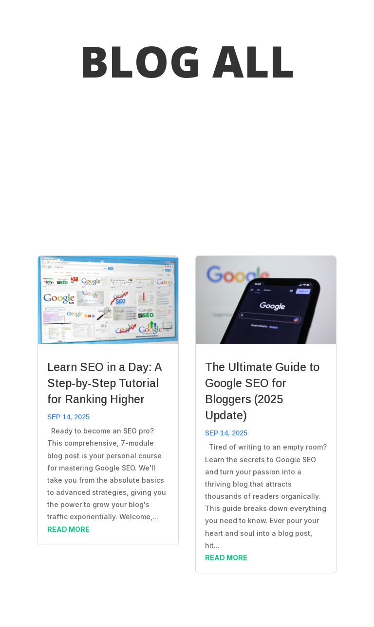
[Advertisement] (187, 170)
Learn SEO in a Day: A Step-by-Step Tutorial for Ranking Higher (104, 383)
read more (68, 529)
